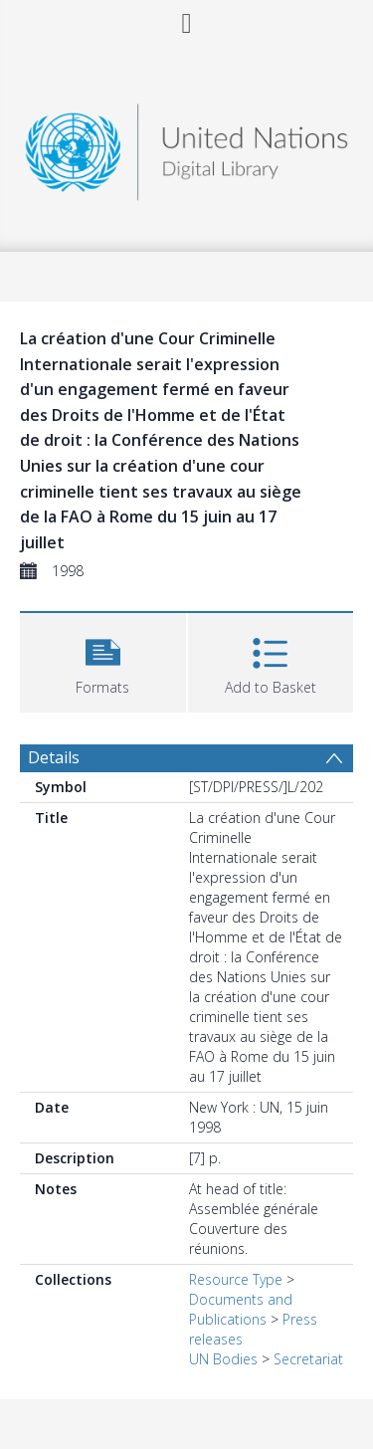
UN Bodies (223, 1358)
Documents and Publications (240, 1309)
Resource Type (235, 1279)
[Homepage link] (187, 146)
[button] (103, 660)
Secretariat (308, 1358)
